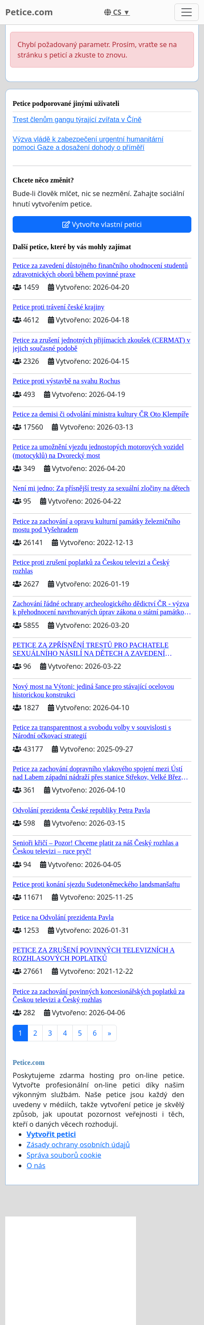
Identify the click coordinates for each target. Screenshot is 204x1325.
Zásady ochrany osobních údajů (78, 1144)
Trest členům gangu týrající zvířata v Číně (77, 119)
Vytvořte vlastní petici (102, 224)
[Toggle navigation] (186, 12)
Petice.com (29, 12)
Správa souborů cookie (64, 1155)
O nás (36, 1165)
